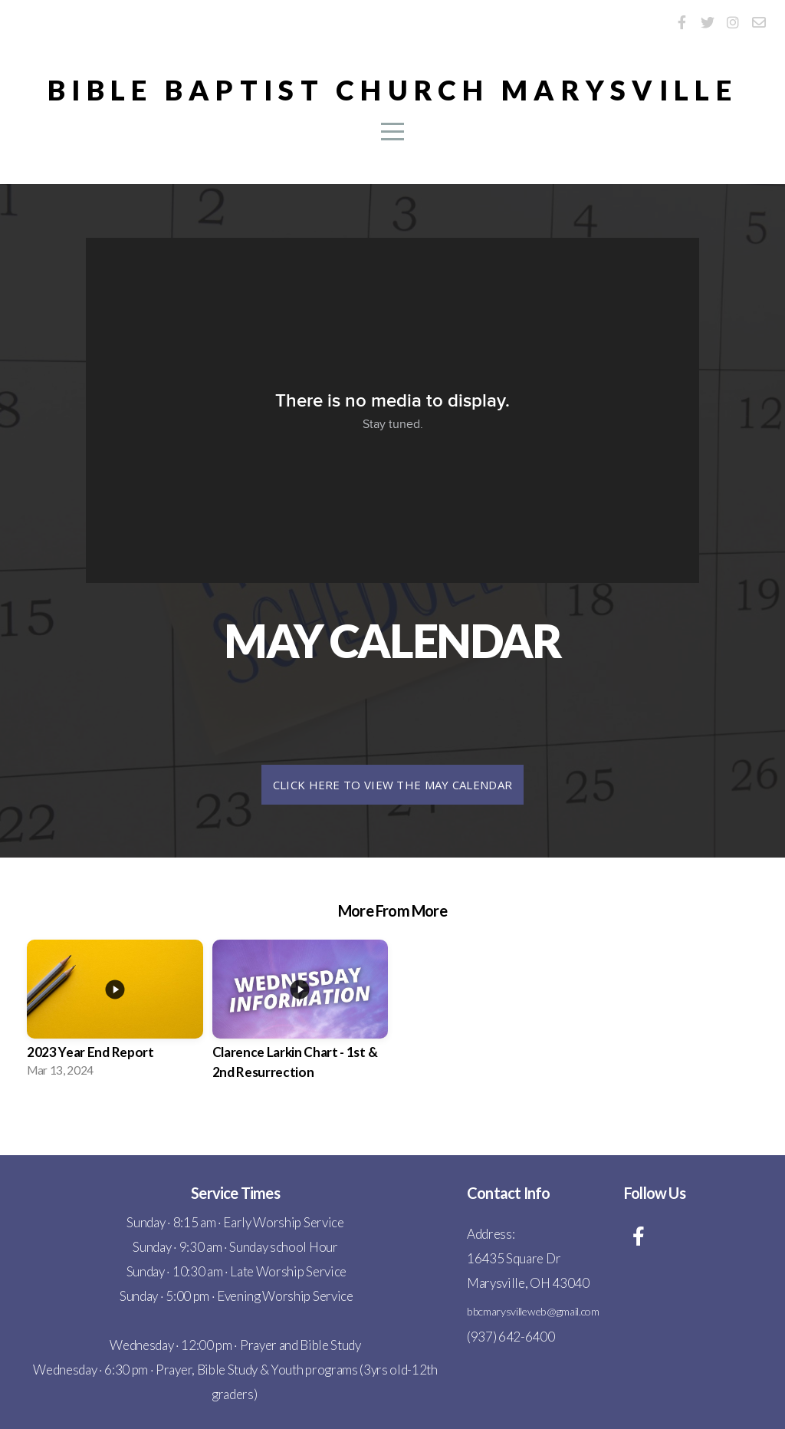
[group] (115, 1013)
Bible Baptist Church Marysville (392, 90)
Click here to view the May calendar (393, 784)
